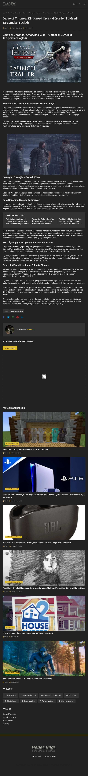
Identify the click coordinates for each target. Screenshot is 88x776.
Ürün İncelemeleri (67, 701)
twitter (37, 756)
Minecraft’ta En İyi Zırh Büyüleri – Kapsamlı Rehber (25, 449)
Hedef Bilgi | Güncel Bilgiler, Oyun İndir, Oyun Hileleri (49, 765)
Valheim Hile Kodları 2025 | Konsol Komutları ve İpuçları (27, 679)
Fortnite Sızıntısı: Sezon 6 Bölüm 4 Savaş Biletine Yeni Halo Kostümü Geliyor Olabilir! (17, 221)
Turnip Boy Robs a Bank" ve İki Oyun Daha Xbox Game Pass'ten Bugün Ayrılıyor (43, 221)
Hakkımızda (8, 721)
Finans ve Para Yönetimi (51, 695)
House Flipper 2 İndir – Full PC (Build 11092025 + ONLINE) (28, 633)
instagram (51, 756)
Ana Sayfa (6, 13)
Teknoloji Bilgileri (13, 536)
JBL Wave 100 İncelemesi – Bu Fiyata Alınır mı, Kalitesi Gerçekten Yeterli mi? (37, 543)
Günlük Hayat (11, 701)
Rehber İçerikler (47, 701)
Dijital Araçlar (11, 695)
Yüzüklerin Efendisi (14, 582)
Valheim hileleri (12, 672)
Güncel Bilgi (72, 695)
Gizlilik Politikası (10, 717)
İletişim (6, 724)
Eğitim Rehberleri (29, 695)
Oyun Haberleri (16, 13)
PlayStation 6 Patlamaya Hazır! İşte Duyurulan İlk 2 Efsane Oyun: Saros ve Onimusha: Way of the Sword (70, 221)
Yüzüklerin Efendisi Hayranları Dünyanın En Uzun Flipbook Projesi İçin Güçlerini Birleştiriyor (44, 588)
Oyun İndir (10, 627)
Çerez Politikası (9, 714)
